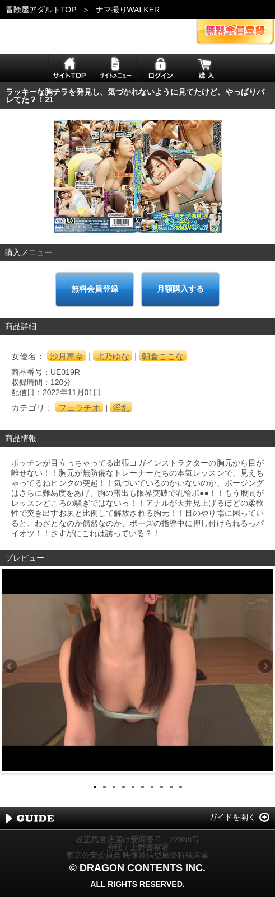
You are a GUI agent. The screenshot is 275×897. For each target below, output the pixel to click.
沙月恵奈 (66, 356)
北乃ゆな (112, 356)
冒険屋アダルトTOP (41, 9)
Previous (10, 667)
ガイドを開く (232, 817)
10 (180, 787)
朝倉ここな (163, 356)
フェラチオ (79, 407)
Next (264, 667)
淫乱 (121, 407)
